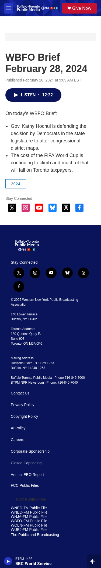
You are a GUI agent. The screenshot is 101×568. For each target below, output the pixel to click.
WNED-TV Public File (29, 508)
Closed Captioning (26, 463)
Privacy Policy (22, 405)
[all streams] (94, 561)
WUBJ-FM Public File (29, 530)
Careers (17, 440)
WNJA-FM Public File (29, 517)
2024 (15, 184)
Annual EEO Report (27, 475)
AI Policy (18, 428)
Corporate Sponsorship (30, 451)
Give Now (81, 8)
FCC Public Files (25, 486)
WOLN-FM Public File (29, 525)
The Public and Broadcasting (35, 535)
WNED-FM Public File (29, 512)
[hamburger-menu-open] (8, 8)
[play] (8, 561)
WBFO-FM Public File (29, 521)
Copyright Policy (24, 416)
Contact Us (20, 393)
